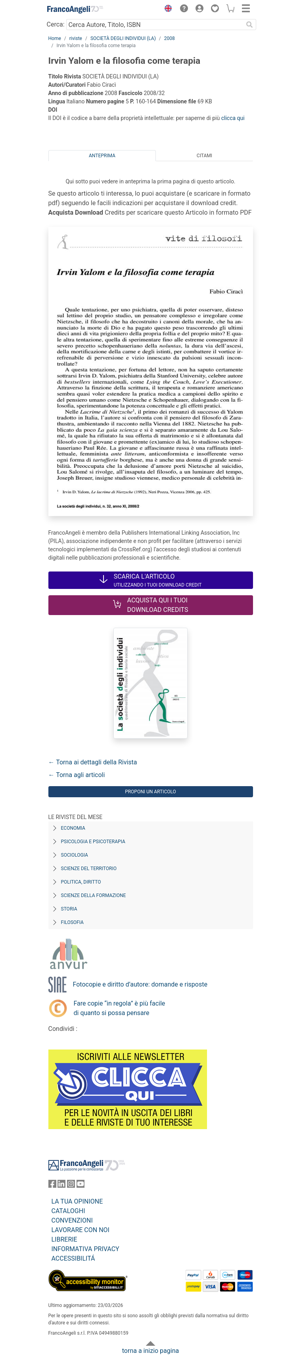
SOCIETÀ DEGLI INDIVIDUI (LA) (123, 38)
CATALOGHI (68, 1211)
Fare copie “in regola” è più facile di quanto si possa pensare (119, 1008)
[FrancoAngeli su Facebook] (52, 1185)
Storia (69, 909)
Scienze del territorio (89, 868)
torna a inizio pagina (150, 1350)
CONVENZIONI (72, 1220)
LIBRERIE (64, 1239)
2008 (169, 38)
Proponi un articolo (150, 791)
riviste (75, 38)
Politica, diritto (81, 882)
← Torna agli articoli (76, 775)
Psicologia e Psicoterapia (93, 841)
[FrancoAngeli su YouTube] (80, 1185)
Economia (73, 828)
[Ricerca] (249, 24)
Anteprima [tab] (102, 155)
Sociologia (74, 855)
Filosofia (72, 922)
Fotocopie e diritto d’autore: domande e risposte (140, 984)
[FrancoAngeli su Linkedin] (61, 1185)
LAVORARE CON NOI (80, 1230)
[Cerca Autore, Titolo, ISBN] (154, 24)
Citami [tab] (204, 155)
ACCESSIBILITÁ (73, 1258)
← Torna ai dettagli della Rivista (92, 762)
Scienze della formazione (93, 895)
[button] (166, 9)
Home (54, 38)
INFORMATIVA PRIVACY (85, 1249)
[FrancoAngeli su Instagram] (71, 1185)
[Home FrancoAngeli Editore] (75, 9)
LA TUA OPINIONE (77, 1201)
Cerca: (56, 24)
